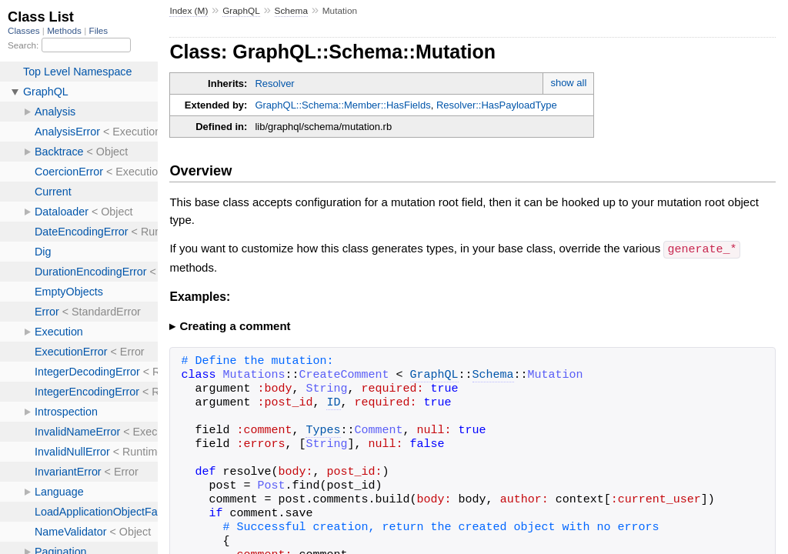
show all (568, 82)
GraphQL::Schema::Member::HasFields (342, 105)
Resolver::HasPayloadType (496, 105)
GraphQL (241, 10)
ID (333, 402)
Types (323, 430)
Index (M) (188, 10)
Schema (291, 10)
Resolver (274, 83)
